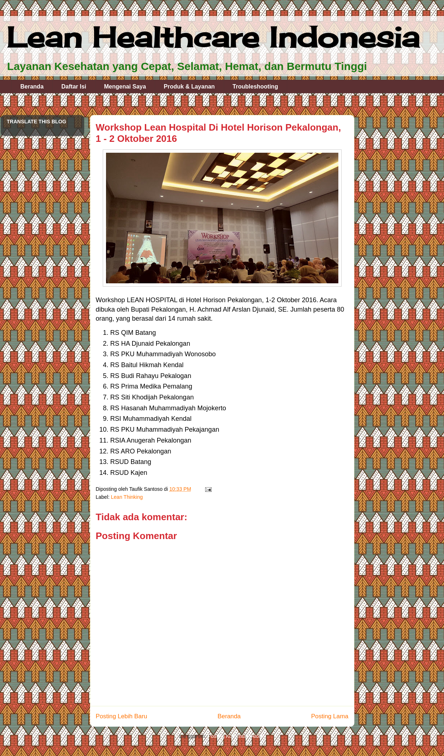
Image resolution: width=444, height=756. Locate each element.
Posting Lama (330, 716)
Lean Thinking (127, 497)
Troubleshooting (255, 86)
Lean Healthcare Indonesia (213, 37)
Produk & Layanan (189, 86)
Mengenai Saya (125, 86)
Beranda (32, 86)
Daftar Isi (73, 86)
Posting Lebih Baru (121, 716)
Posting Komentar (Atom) (236, 736)
